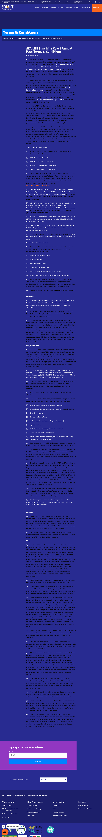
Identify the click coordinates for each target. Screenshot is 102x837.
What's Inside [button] (57, 8)
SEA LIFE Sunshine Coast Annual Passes (10, 809)
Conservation (85, 8)
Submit (38, 761)
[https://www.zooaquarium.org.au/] (35, 829)
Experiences (6, 817)
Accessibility (67, 2)
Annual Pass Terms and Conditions (53, 38)
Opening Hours (32, 805)
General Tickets (7, 805)
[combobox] (53, 779)
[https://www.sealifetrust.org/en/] (21, 829)
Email (11, 751)
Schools (57, 2)
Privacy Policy (83, 805)
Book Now (96, 8)
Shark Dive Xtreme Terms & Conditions (29, 38)
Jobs (54, 809)
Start (3, 795)
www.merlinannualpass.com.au (38, 185)
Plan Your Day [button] (72, 8)
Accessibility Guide (33, 812)
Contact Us (56, 805)
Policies (9, 795)
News (91, 2)
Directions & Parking (34, 809)
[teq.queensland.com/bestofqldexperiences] (50, 829)
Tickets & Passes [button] (41, 8)
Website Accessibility (60, 815)
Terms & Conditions (8, 38)
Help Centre (31, 815)
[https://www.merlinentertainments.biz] (8, 829)
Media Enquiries (58, 812)
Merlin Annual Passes (9, 814)
